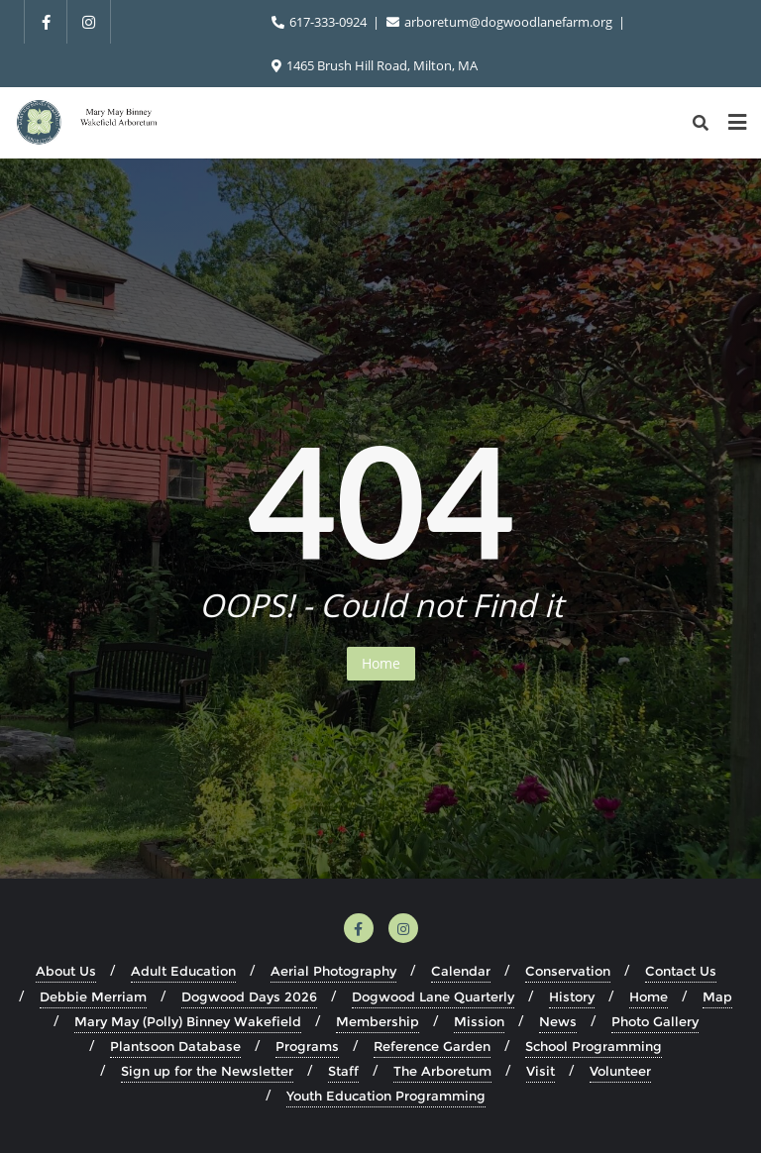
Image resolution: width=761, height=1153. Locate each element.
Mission (479, 1021)
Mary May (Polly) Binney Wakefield (187, 1021)
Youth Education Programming (386, 1095)
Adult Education (183, 971)
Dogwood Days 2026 (249, 996)
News (558, 1021)
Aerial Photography (333, 971)
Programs (307, 1046)
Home (381, 663)
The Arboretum (442, 1071)
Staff (343, 1071)
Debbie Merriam (93, 996)
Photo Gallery (655, 1021)
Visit (540, 1071)
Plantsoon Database (175, 1046)
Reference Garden (432, 1046)
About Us (66, 971)
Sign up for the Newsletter (207, 1071)
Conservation (567, 971)
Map (717, 996)
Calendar (460, 971)
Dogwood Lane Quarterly (433, 996)
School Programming (593, 1046)
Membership (377, 1021)
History (572, 996)
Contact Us (680, 971)
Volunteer (620, 1071)
